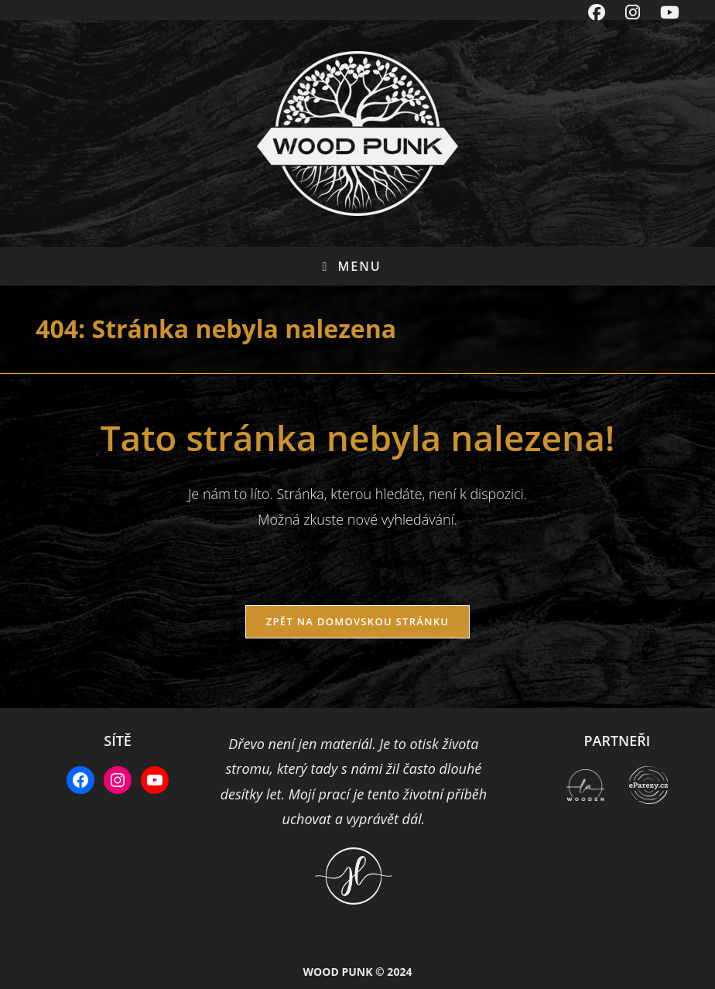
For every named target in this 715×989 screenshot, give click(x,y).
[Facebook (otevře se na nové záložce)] (594, 12)
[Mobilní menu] (345, 266)
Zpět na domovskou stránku (357, 621)
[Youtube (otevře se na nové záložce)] (663, 12)
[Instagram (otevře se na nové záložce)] (630, 12)
